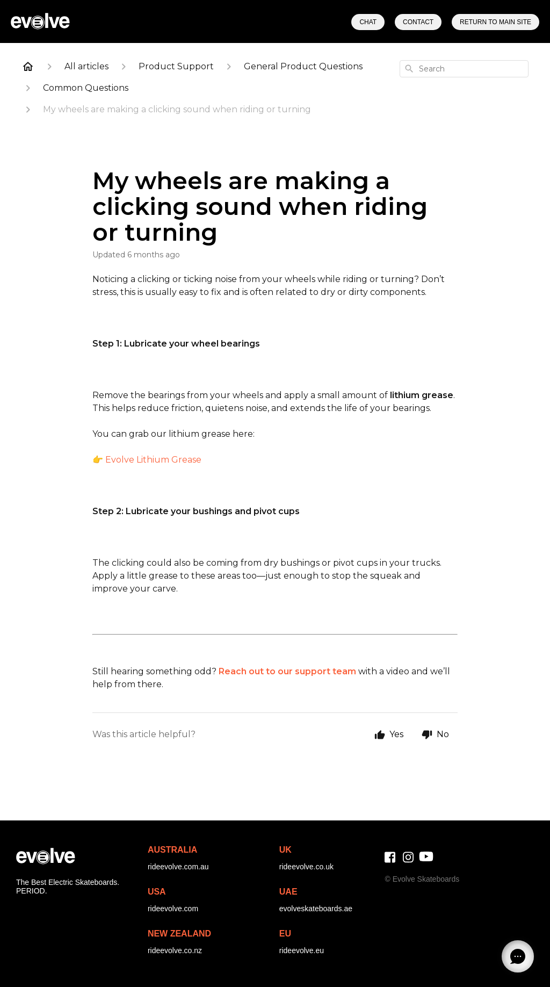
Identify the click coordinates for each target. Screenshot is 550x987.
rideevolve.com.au (178, 866)
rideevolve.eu (301, 950)
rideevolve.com (173, 908)
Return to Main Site (495, 22)
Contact (418, 22)
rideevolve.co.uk (306, 866)
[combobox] (464, 68)
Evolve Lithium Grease (153, 460)
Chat (368, 22)
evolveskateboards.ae (315, 908)
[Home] (27, 66)
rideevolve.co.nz (175, 950)
